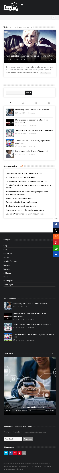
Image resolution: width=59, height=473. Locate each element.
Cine (5, 249)
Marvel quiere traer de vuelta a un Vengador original (25, 210)
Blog (5, 246)
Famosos (7, 269)
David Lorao (21, 59)
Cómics (6, 257)
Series (6, 277)
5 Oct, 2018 (20, 154)
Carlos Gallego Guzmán (23, 410)
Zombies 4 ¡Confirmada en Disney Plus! (20, 177)
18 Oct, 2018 (20, 134)
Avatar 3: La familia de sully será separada (21, 202)
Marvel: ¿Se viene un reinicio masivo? (19, 198)
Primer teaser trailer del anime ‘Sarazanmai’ (31, 151)
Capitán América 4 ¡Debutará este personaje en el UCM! (26, 181)
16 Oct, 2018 (20, 146)
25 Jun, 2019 (20, 125)
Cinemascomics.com (12, 166)
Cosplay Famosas (10, 261)
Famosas (7, 265)
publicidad (7, 273)
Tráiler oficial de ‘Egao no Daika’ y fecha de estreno (34, 130)
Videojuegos (8, 285)
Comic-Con (8, 253)
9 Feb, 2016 (10, 59)
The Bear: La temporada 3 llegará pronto (21, 206)
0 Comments (31, 113)
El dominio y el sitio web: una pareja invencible (32, 110)
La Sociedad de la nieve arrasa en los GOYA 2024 (24, 173)
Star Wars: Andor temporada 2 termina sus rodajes (25, 214)
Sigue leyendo (45, 73)
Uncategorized (9, 281)
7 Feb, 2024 (20, 113)
